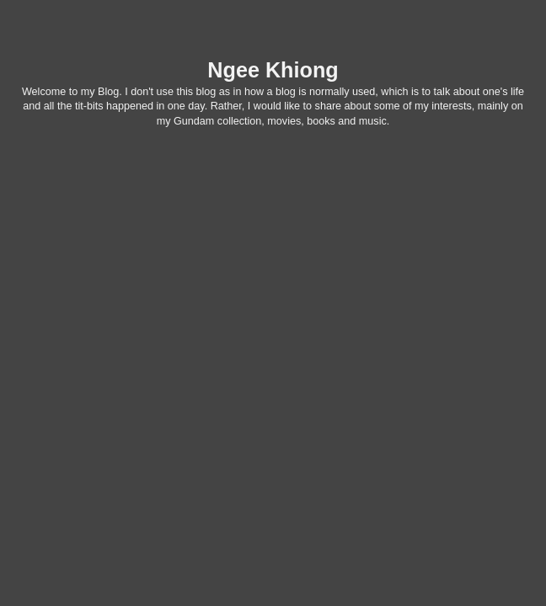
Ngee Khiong (272, 70)
